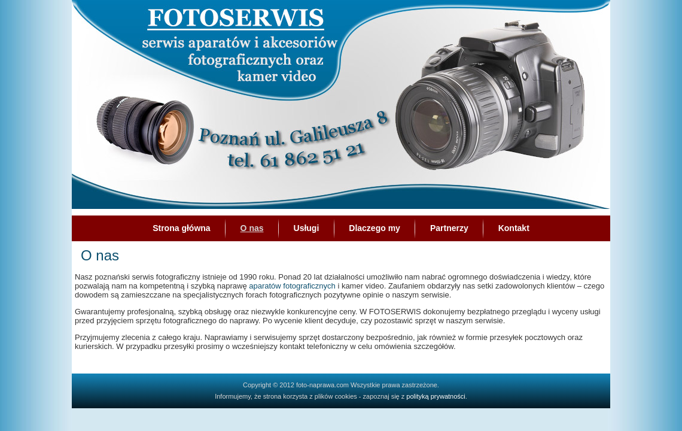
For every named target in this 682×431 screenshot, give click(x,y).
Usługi (306, 228)
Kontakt (513, 228)
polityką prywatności (435, 396)
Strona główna (181, 228)
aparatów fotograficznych (292, 285)
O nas (252, 228)
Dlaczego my (374, 228)
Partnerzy (449, 228)
